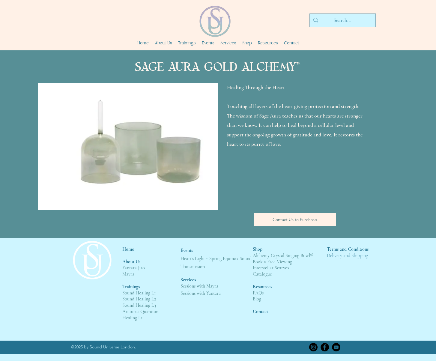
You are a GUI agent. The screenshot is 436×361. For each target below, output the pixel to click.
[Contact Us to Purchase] (295, 219)
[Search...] (342, 20)
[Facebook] (325, 347)
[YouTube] (336, 347)
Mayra (128, 274)
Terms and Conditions (348, 249)
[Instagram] (313, 347)
